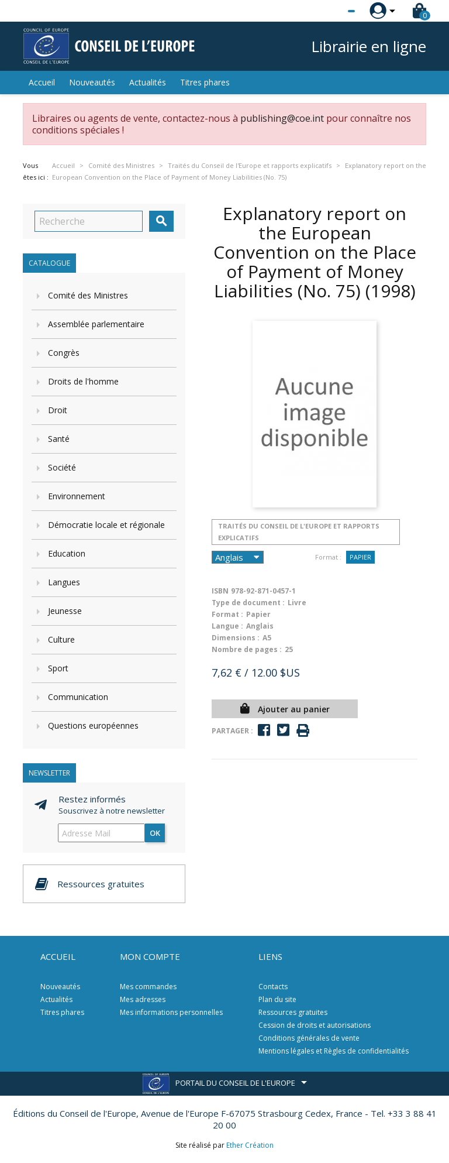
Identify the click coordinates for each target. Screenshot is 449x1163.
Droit (57, 410)
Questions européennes (93, 725)
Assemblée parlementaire (96, 324)
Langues (64, 582)
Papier (360, 557)
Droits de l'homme (83, 381)
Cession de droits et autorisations (314, 1025)
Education (66, 553)
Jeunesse (65, 610)
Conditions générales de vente (309, 1038)
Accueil (42, 82)
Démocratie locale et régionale (106, 524)
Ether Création (250, 1145)
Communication (78, 696)
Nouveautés (92, 82)
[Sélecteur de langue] (327, 11)
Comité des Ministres (88, 295)
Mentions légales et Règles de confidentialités (333, 1051)
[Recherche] (88, 221)
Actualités (147, 82)
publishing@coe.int (282, 118)
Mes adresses (142, 999)
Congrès (64, 352)
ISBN (220, 591)
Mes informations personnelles (171, 1012)
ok (155, 833)
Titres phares (205, 82)
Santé (59, 438)
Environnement (76, 496)
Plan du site (277, 999)
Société (62, 467)
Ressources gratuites (292, 1012)
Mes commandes (148, 987)
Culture (61, 639)
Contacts (273, 987)
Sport (58, 668)
